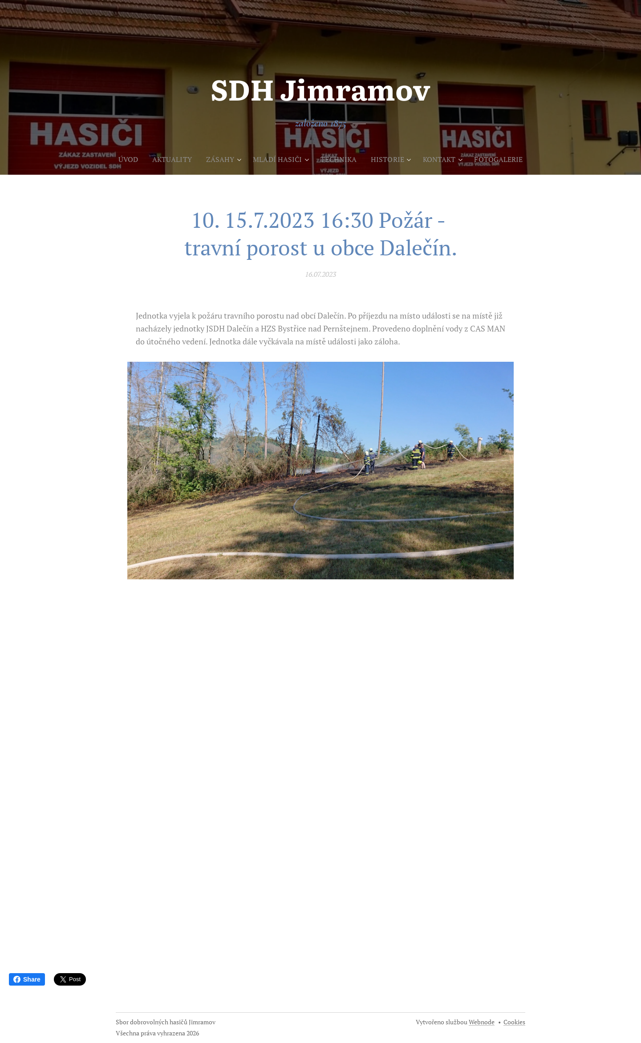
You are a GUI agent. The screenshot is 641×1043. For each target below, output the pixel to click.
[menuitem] (122, 159)
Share (27, 979)
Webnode (482, 1022)
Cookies (514, 1022)
